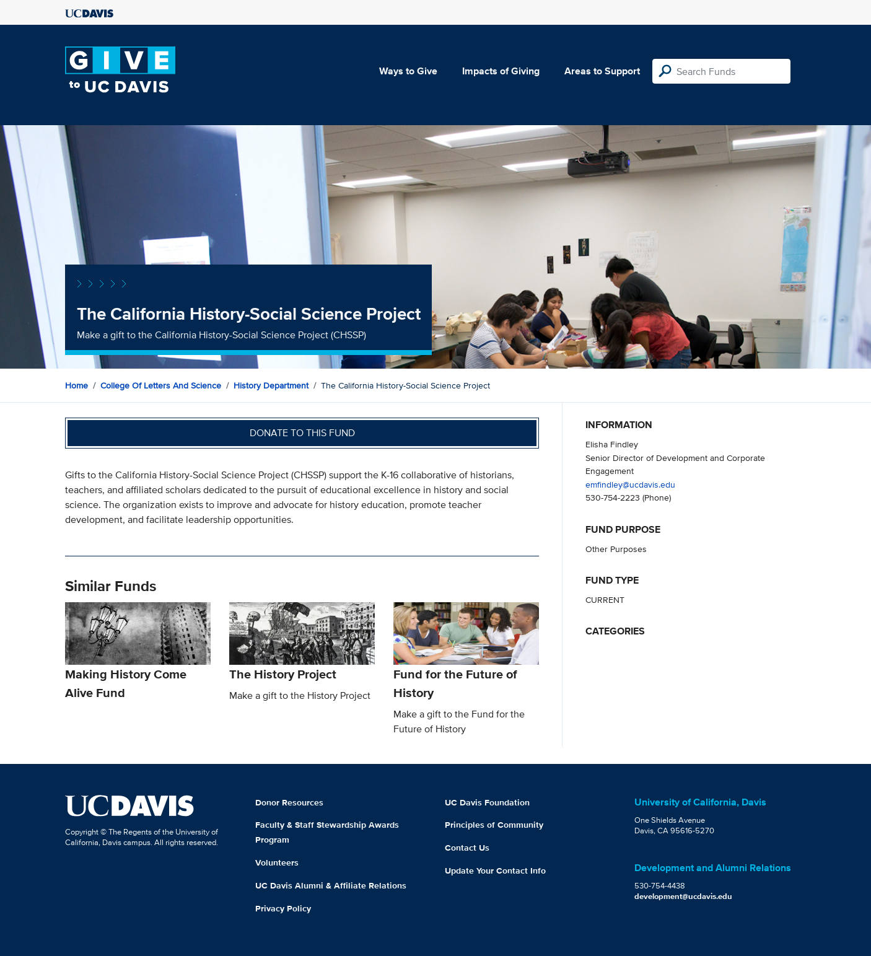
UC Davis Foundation (487, 802)
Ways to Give (408, 71)
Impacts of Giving (501, 71)
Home (76, 385)
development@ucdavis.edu (683, 896)
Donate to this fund (302, 433)
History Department (271, 385)
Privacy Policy (283, 908)
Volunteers (277, 862)
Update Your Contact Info (495, 870)
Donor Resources (289, 802)
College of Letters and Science (160, 385)
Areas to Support (602, 71)
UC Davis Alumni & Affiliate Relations (330, 885)
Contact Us (467, 847)
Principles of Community (494, 824)
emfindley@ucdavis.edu (630, 484)
